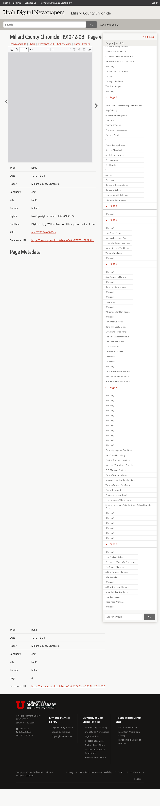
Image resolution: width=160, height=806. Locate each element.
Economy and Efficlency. (117, 195)
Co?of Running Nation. (116, 470)
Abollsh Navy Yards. (115, 155)
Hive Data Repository (95, 757)
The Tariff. (110, 120)
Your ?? (109, 76)
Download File (18, 43)
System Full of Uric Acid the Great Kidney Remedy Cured (128, 506)
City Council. (111, 577)
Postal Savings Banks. (115, 145)
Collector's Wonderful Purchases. (121, 562)
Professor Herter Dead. (116, 495)
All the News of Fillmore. (117, 572)
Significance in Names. (116, 277)
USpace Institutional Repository (95, 751)
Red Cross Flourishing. (116, 455)
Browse (17, 2)
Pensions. (110, 180)
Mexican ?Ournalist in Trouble (119, 465)
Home (6, 2)
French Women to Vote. (116, 475)
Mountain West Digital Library (129, 733)
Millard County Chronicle (91, 13)
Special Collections (61, 731)
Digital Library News (95, 745)
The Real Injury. (113, 596)
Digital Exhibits (92, 736)
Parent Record (82, 43)
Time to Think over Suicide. (118, 371)
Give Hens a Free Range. (117, 331)
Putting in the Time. (114, 81)
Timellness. (111, 356)
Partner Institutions (128, 727)
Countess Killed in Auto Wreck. (119, 56)
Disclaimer (135, 772)
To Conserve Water (114, 321)
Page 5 (113, 219)
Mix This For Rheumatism (117, 376)
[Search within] (123, 617)
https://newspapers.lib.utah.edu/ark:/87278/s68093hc (62, 240)
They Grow (110, 302)
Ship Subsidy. (112, 110)
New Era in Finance (114, 351)
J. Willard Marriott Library (28, 715)
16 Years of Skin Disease (117, 71)
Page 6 (113, 263)
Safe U (121, 772)
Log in (155, 2)
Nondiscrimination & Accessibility (96, 772)
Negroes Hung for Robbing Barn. (120, 480)
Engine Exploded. (113, 490)
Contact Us (30, 2)
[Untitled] (110, 66)
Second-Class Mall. (114, 150)
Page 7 (113, 387)
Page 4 (113, 205)
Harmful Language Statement (56, 2)
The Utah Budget (113, 86)
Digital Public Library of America (129, 741)
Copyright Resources (62, 736)
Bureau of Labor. (113, 189)
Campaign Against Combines (119, 450)
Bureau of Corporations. (117, 185)
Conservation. (112, 160)
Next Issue (148, 36)
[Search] (44, 24)
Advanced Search (109, 24)
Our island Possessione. (116, 130)
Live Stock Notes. (113, 346)
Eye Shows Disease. (115, 567)
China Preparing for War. (117, 46)
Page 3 (113, 97)
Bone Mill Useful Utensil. (117, 326)
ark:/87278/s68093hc (43, 232)
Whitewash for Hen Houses (118, 311)
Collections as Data (94, 740)
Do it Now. (110, 361)
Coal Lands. (111, 165)
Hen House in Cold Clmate (118, 381)
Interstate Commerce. (116, 200)
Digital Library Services (63, 727)
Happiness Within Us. (115, 601)
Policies (137, 778)
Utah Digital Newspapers (97, 731)
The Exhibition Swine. (115, 341)
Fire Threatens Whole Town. (118, 500)
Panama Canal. (112, 135)
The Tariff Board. (113, 125)
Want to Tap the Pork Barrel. (118, 485)
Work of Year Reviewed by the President (124, 105)
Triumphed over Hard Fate (118, 243)
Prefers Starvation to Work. (118, 460)
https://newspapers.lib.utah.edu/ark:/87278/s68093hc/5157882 (68, 686)
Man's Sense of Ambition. (117, 248)
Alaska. (109, 175)
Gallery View (64, 43)
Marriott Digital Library (96, 727)
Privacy (69, 772)
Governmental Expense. (116, 115)
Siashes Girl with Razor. (116, 51)
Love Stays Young (114, 233)
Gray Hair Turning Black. (117, 591)
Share (32, 43)
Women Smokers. (114, 253)
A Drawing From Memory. (117, 587)
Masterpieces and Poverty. (118, 238)
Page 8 (113, 544)
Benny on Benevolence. (116, 287)
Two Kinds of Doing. (115, 557)
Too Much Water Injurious (117, 336)
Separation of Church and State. (120, 61)
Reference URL (46, 43)
